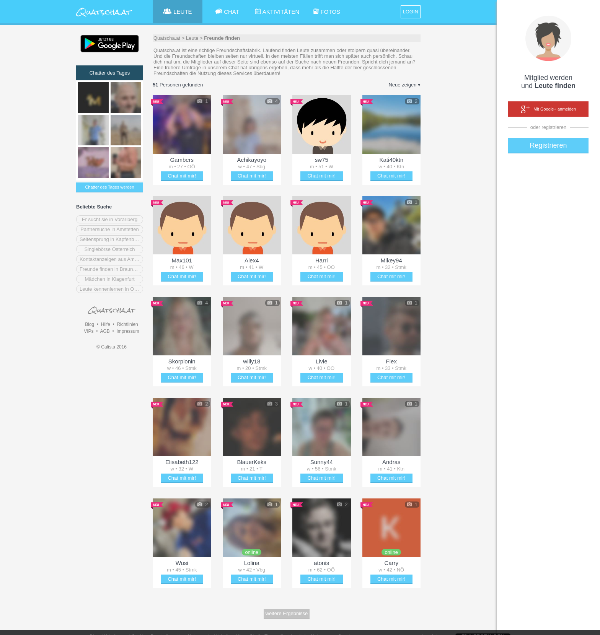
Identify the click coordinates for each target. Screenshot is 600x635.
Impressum (127, 331)
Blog (89, 324)
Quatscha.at (166, 38)
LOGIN (410, 12)
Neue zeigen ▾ (404, 85)
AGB (104, 331)
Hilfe (105, 324)
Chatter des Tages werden (109, 187)
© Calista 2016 (111, 347)
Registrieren (548, 145)
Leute (192, 38)
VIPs (88, 331)
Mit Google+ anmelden (548, 109)
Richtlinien (127, 324)
